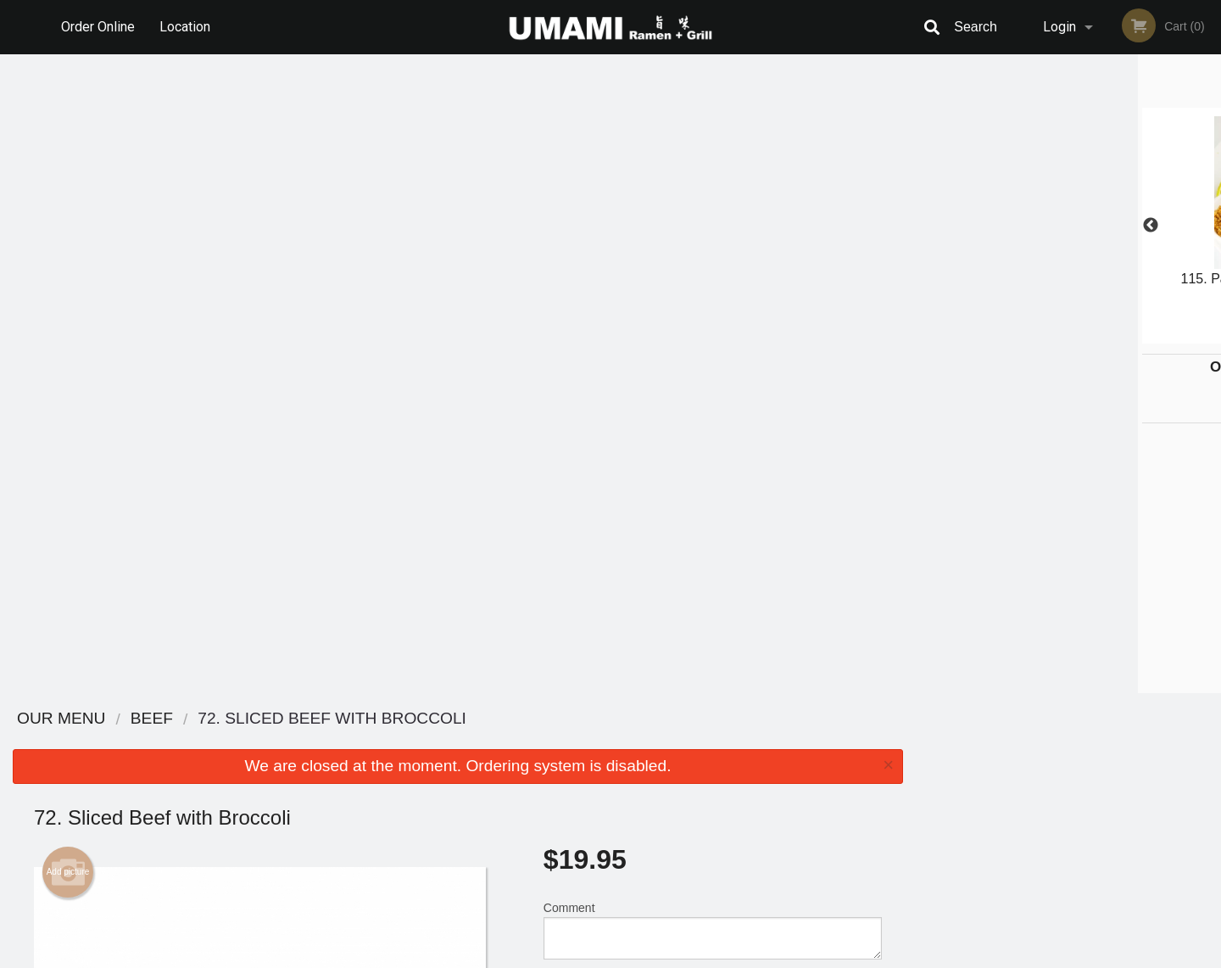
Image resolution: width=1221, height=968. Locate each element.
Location (184, 27)
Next (1208, 225)
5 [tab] (1106, 335)
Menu (566, 741)
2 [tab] (1030, 335)
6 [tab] (1131, 335)
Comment (713, 291)
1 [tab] (1004, 335)
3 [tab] (1055, 335)
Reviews (714, 741)
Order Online (98, 27)
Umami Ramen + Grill (277, 719)
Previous (928, 225)
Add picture (68, 233)
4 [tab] (1081, 335)
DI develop (636, 910)
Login (1059, 27)
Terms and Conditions (746, 762)
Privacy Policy (727, 782)
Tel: (886, 782)
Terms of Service (639, 956)
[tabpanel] (1068, 225)
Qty (595, 359)
